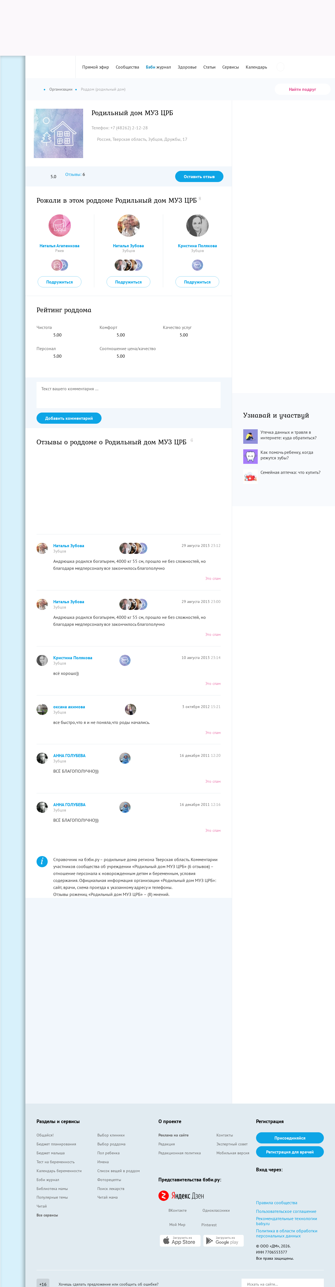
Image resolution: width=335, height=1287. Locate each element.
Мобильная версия (232, 1152)
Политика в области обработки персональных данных (286, 1233)
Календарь (256, 67)
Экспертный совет (232, 1144)
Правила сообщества (276, 1202)
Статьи (209, 67)
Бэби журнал (48, 1179)
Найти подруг (302, 89)
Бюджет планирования (56, 1144)
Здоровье (187, 67)
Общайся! (45, 1135)
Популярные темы (52, 1197)
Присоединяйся (289, 1138)
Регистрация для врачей (290, 1152)
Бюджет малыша (51, 1152)
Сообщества (127, 67)
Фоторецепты (109, 1179)
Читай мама (107, 1197)
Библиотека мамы (52, 1188)
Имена (103, 1161)
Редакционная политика (179, 1152)
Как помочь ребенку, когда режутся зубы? (287, 454)
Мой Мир (171, 1225)
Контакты (224, 1135)
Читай (42, 1206)
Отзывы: (73, 174)
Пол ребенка (108, 1152)
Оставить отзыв (199, 176)
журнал (158, 67)
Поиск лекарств (110, 1188)
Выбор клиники (111, 1135)
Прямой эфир (95, 67)
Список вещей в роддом (118, 1170)
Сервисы (230, 67)
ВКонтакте (172, 1210)
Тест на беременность (56, 1161)
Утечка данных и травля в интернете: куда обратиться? (289, 434)
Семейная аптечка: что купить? (290, 472)
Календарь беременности (59, 1170)
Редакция (166, 1144)
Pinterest (204, 1225)
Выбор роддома (111, 1144)
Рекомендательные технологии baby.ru (286, 1221)
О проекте (169, 1121)
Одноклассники (211, 1210)
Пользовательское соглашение (286, 1211)
